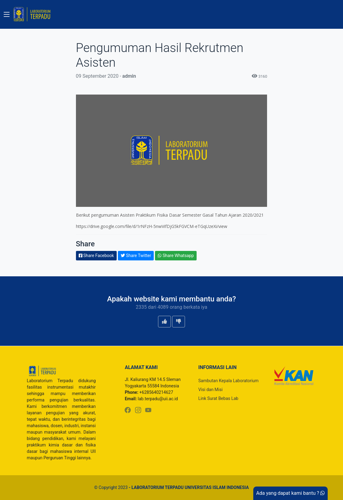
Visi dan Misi (210, 389)
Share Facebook (96, 255)
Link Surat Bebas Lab (218, 398)
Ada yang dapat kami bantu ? (290, 493)
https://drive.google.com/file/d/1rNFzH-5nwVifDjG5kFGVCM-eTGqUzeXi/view (151, 226)
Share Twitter (136, 255)
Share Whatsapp (176, 255)
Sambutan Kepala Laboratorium (228, 380)
